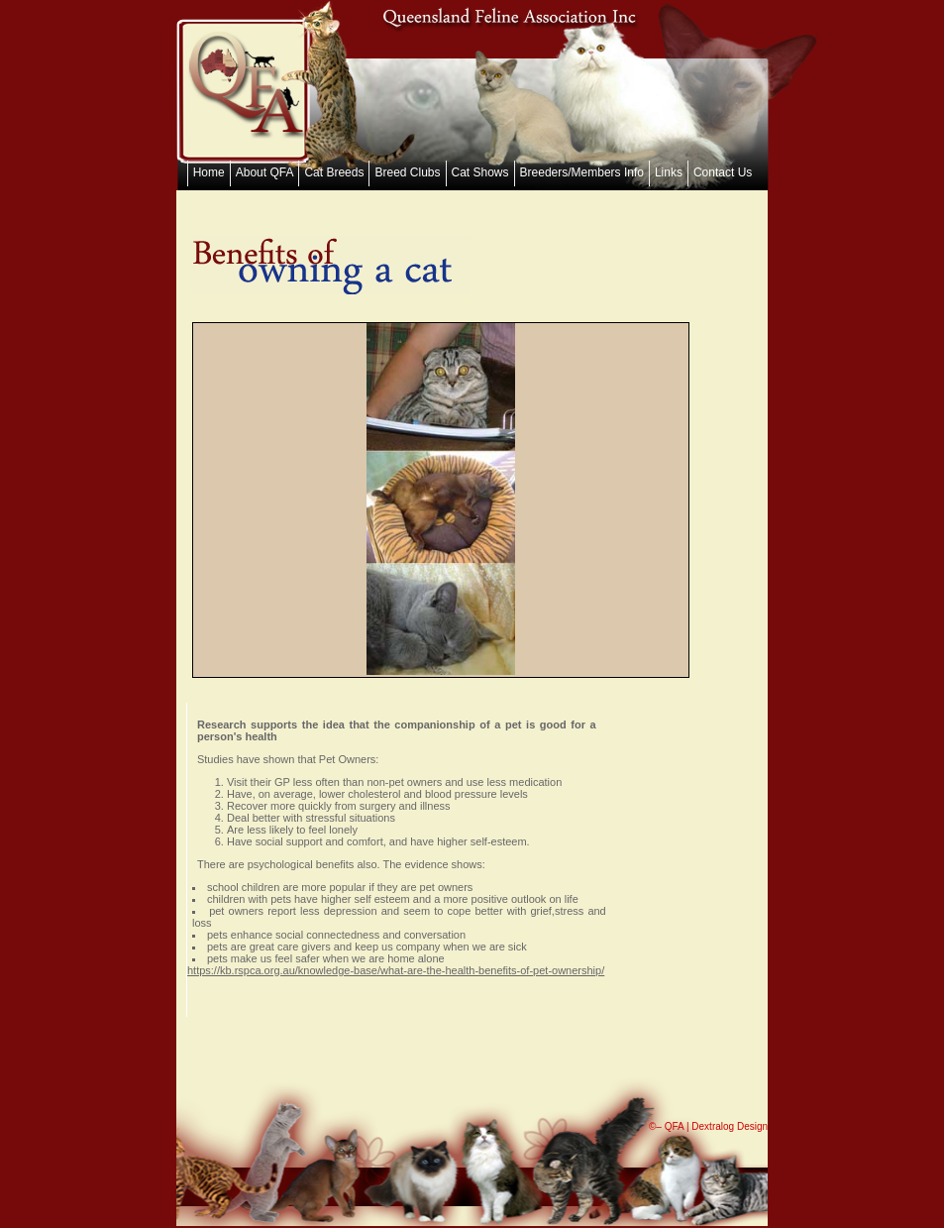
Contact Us (722, 172)
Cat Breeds (334, 172)
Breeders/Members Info (582, 172)
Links (668, 172)
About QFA (265, 172)
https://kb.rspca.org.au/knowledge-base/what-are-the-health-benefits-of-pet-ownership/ (395, 970)
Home (209, 172)
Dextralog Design (729, 1126)
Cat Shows (480, 172)
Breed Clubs (407, 172)
